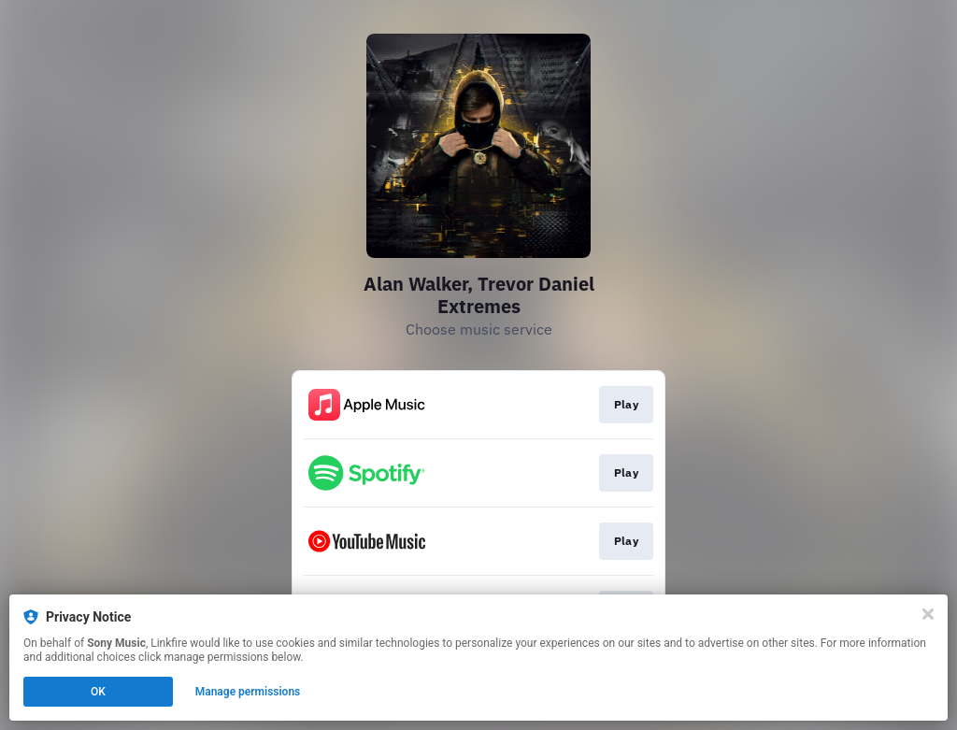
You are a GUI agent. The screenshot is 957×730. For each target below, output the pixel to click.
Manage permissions (248, 691)
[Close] (928, 614)
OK (98, 691)
